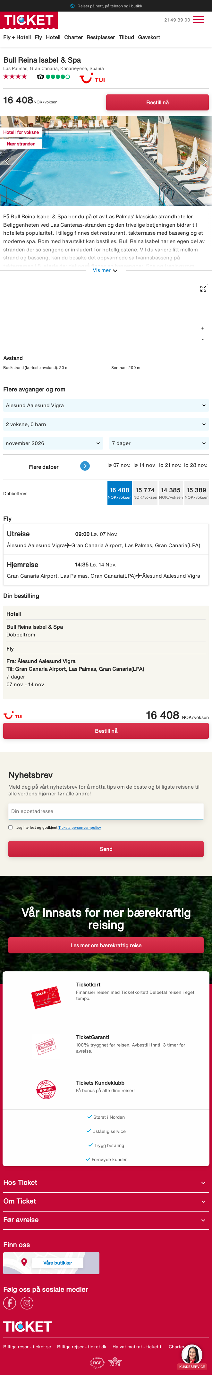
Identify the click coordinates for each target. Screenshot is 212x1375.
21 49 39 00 (177, 20)
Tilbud (126, 37)
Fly (38, 37)
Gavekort (149, 37)
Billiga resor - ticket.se (27, 1346)
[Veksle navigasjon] (198, 19)
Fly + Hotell (17, 37)
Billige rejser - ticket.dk (81, 1346)
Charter (73, 37)
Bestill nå (157, 102)
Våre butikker (57, 1262)
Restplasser (101, 37)
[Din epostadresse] (106, 811)
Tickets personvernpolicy (79, 827)
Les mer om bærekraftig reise (106, 945)
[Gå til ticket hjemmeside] (29, 19)
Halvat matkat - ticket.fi (138, 1346)
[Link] (11, 1302)
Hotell (53, 37)
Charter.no (180, 1346)
